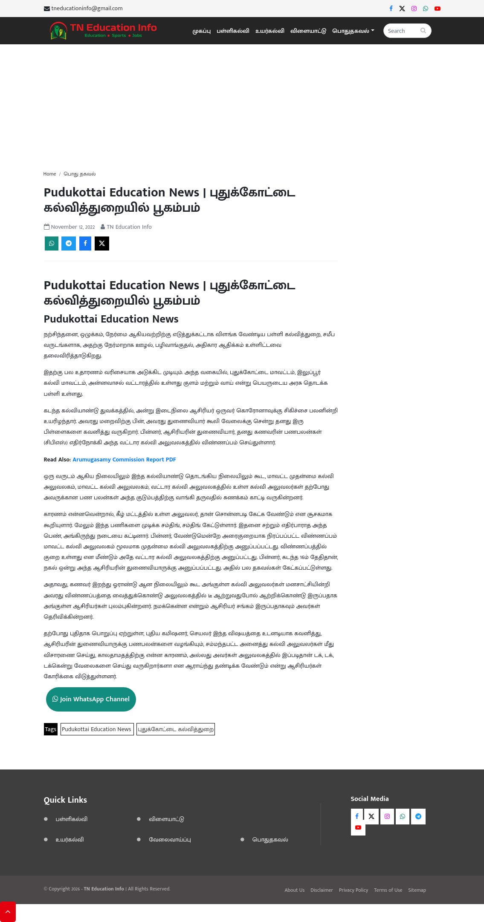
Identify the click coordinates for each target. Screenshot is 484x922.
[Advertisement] (242, 104)
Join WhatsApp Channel (91, 699)
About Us (295, 890)
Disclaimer (321, 890)
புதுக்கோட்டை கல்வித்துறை (176, 729)
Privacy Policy (353, 890)
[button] (353, 31)
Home (49, 174)
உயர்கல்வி (269, 31)
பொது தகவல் (80, 174)
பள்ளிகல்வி (233, 31)
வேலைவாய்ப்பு (170, 839)
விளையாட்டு (308, 31)
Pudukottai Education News (97, 729)
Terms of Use (388, 890)
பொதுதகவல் (270, 839)
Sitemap (417, 890)
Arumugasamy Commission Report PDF (124, 459)
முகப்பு (202, 31)
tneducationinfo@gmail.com (87, 9)
